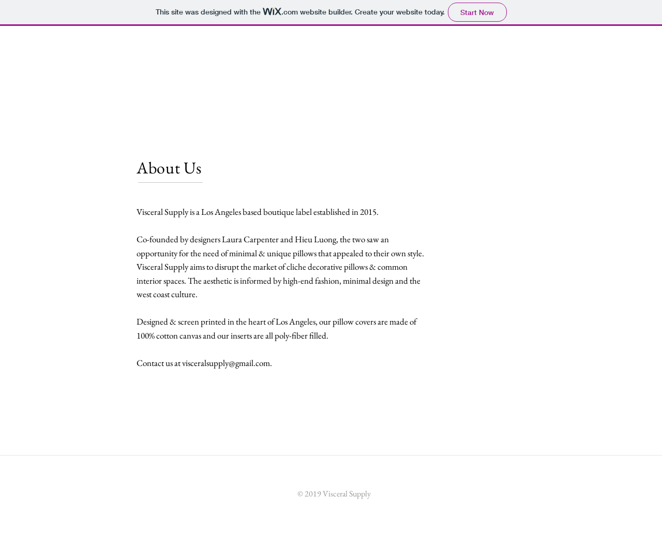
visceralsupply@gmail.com (226, 363)
